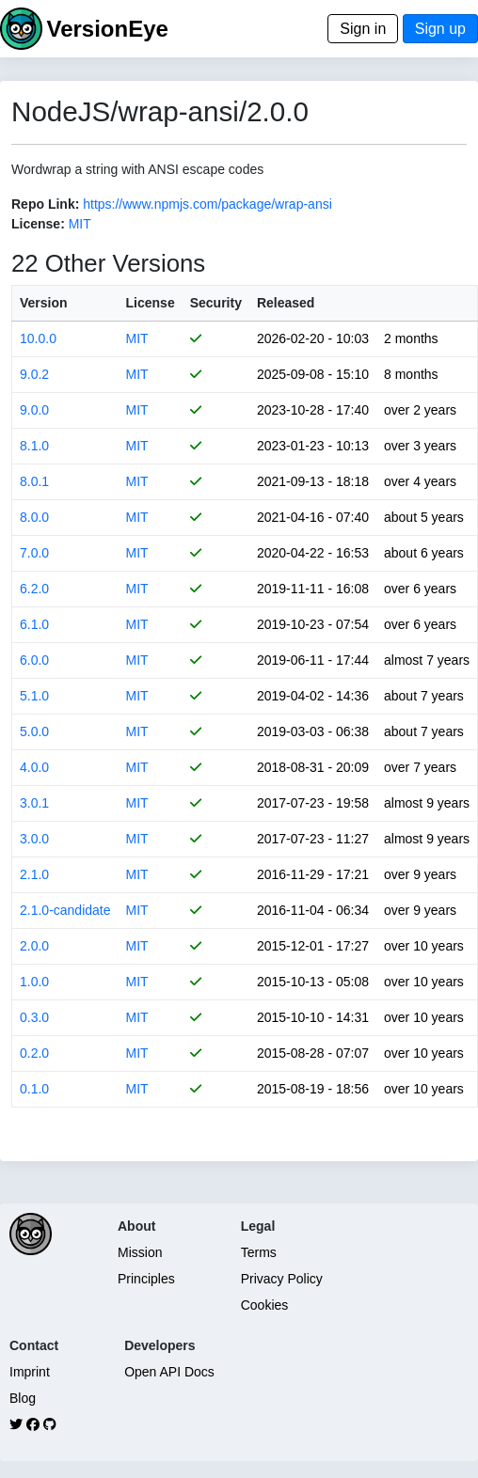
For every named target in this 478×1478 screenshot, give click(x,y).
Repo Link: (45, 204)
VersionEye (106, 28)
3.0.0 (34, 838)
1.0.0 (34, 981)
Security (216, 302)
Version (44, 302)
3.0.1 (34, 802)
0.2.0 (34, 1053)
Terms (259, 1252)
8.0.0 (34, 517)
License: (38, 223)
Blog (22, 1398)
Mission (140, 1252)
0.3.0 (34, 1017)
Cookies (265, 1305)
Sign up (440, 29)
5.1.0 (34, 695)
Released (285, 302)
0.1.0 (34, 1088)
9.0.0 (34, 409)
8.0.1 (34, 481)
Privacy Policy (282, 1278)
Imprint (29, 1371)
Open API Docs (169, 1371)
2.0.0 (34, 945)
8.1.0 (34, 445)
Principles (146, 1278)
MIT (80, 223)
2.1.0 (34, 874)
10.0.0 (38, 338)
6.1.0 (34, 624)
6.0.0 (34, 660)
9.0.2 (34, 374)
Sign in (363, 29)
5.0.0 (34, 731)
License (150, 302)
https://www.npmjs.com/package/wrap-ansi (207, 204)
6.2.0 (34, 588)
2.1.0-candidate (65, 910)
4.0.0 (34, 767)
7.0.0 (34, 552)
